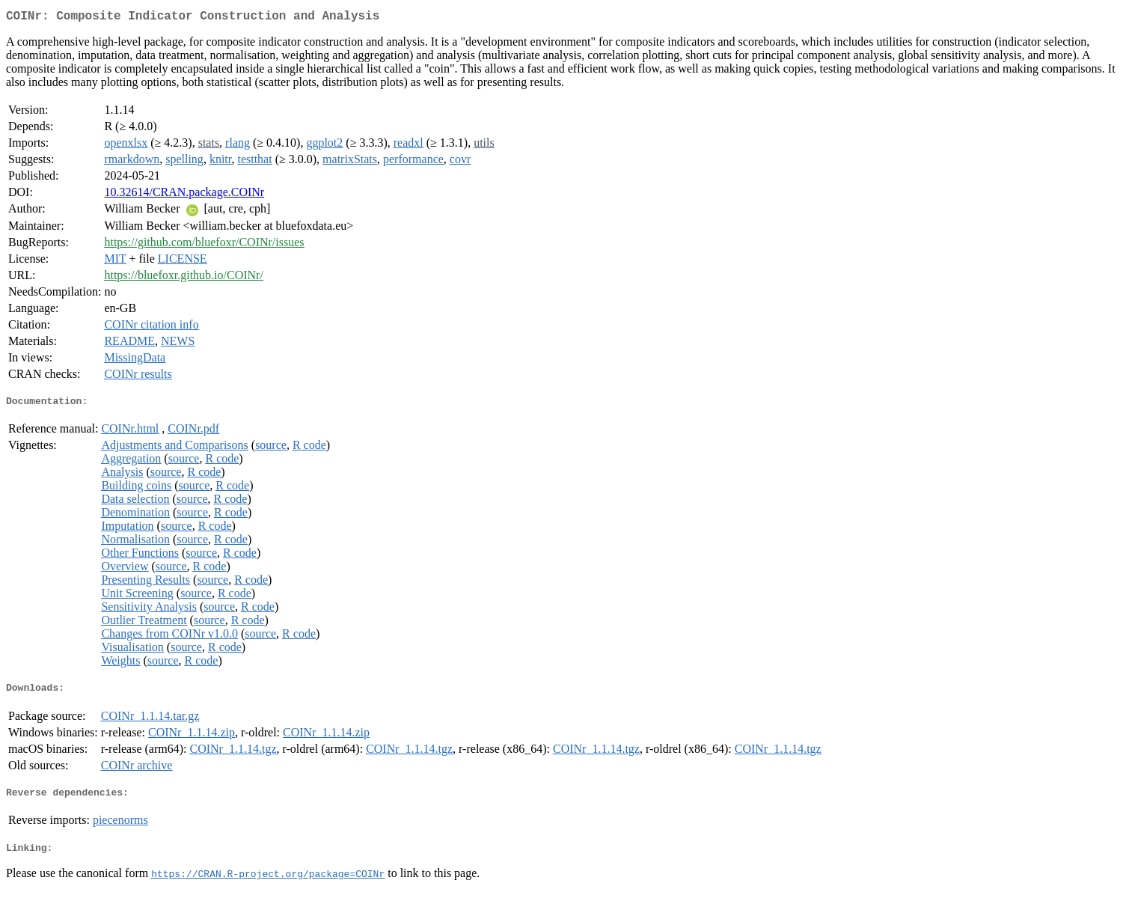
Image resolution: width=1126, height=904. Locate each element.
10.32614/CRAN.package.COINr (184, 195)
